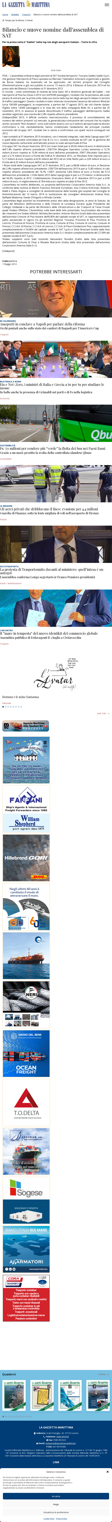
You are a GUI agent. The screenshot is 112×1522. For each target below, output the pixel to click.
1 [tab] (3, 706)
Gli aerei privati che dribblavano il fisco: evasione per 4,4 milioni (49, 509)
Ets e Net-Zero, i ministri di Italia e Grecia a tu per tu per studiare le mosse (52, 386)
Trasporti (26, 14)
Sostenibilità (5, 458)
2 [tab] (5, 706)
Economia (4, 398)
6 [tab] (16, 706)
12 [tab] (31, 1416)
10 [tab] (26, 1416)
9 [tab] (23, 1416)
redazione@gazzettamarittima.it (61, 1443)
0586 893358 (62, 1436)
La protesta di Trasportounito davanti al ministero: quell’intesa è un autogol (51, 571)
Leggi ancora (56, 700)
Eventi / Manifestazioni (10, 583)
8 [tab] (21, 706)
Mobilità (15, 14)
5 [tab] (13, 706)
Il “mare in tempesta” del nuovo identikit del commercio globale (49, 633)
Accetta (56, 1496)
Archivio (102, 1374)
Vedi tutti (101, 713)
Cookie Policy (49, 1518)
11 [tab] (29, 1416)
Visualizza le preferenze (56, 1512)
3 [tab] (8, 706)
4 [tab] (11, 706)
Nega (56, 1504)
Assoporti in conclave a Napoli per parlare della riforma (42, 324)
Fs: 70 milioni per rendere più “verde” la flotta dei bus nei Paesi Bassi (52, 448)
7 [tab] (18, 706)
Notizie (3, 519)
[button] (107, 1471)
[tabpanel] (56, 700)
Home (5, 14)
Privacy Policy (61, 1518)
